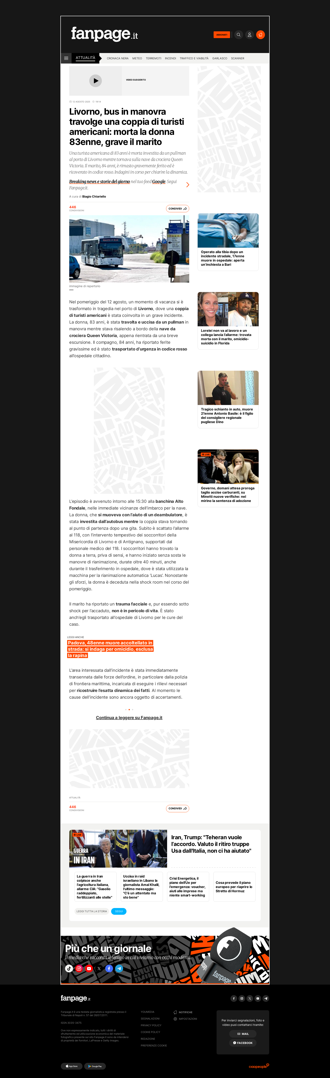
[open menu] (66, 58)
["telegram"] (129, 969)
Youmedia (147, 1011)
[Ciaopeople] (259, 1067)
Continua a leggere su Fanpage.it (129, 717)
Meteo (137, 58)
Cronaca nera (118, 58)
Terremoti (153, 58)
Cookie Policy (150, 1032)
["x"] (105, 969)
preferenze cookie (154, 1045)
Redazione (148, 1038)
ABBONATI (221, 34)
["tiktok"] (70, 969)
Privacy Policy (151, 1025)
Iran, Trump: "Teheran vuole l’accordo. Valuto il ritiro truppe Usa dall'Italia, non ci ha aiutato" (211, 844)
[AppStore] (71, 1066)
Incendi (170, 58)
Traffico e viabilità (194, 58)
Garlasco (219, 58)
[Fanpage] (75, 998)
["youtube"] (93, 969)
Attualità (85, 58)
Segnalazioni (150, 1018)
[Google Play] (95, 1066)
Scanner (237, 58)
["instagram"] (81, 969)
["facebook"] (117, 969)
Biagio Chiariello (94, 196)
